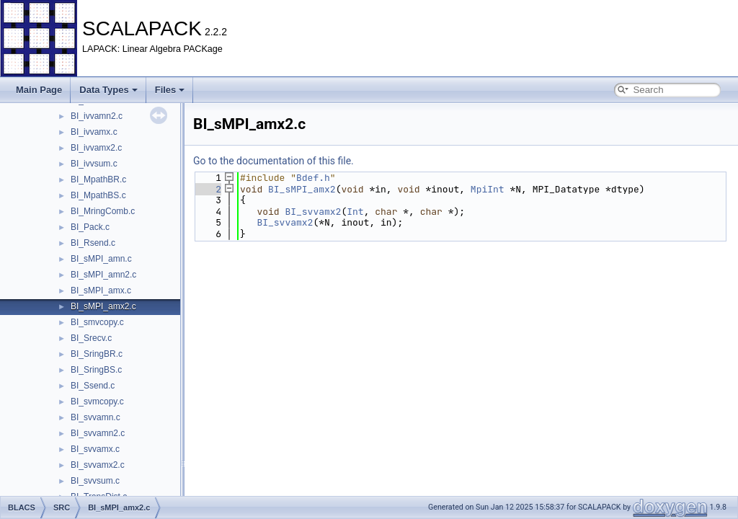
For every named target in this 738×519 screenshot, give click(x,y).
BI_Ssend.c (93, 386)
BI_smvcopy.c (97, 322)
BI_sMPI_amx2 (302, 189)
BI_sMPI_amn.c (101, 259)
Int (355, 211)
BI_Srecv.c (91, 338)
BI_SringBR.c (97, 354)
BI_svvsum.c (95, 481)
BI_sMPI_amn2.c (103, 275)
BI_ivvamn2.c (97, 116)
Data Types (108, 89)
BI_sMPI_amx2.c (103, 306)
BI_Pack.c (90, 227)
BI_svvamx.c (95, 449)
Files (170, 89)
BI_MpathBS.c (98, 195)
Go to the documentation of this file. (273, 161)
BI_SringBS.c (96, 370)
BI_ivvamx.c (94, 132)
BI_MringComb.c (103, 211)
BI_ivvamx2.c (96, 148)
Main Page (39, 89)
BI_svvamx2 (313, 211)
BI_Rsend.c (93, 243)
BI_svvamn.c (95, 417)
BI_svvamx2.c (98, 465)
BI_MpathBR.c (98, 179)
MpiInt (487, 189)
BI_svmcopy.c (97, 401)
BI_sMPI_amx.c (101, 290)
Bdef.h (313, 178)
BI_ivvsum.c (94, 164)
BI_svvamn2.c (98, 433)
